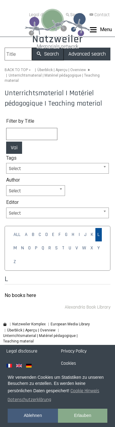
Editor (12, 202)
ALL (17, 234)
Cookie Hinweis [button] (85, 391)
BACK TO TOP (16, 70)
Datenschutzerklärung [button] (29, 399)
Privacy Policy (73, 351)
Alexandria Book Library (87, 307)
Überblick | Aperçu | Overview (61, 70)
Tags (11, 158)
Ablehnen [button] (33, 415)
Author (13, 180)
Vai (14, 147)
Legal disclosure (21, 351)
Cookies (68, 363)
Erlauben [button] (82, 415)
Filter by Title (20, 121)
